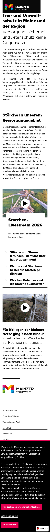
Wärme (6, 440)
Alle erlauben (9, 525)
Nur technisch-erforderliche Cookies (21, 507)
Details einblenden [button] (9, 516)
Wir (2, 447)
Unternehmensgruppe (24, 447)
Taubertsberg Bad (11, 422)
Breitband (7, 434)
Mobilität (7, 428)
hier (44, 498)
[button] (25, 256)
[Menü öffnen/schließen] (44, 6)
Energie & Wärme (11, 416)
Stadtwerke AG (10, 411)
